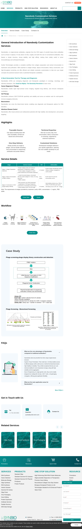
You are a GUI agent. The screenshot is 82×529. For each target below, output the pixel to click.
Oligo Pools (72, 64)
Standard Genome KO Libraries (24, 476)
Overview (4, 30)
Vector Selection (73, 46)
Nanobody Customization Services (25, 35)
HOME (3, 8)
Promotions (72, 475)
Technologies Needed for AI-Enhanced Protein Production (51, 487)
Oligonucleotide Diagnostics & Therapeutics (47, 478)
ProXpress (18, 481)
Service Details (14, 30)
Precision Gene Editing (41, 480)
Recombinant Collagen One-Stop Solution (46, 482)
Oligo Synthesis (73, 52)
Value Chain (38, 490)
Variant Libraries (73, 58)
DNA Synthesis (73, 44)
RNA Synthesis (73, 55)
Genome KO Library (72, 62)
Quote (41, 22)
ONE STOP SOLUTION (31, 8)
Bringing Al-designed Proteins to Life (45, 485)
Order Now (77, 2)
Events (71, 478)
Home (5, 35)
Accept (76, 524)
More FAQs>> (59, 390)
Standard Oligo (19, 474)
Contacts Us (35, 30)
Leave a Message (67, 482)
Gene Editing (72, 70)
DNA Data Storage (74, 81)
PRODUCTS (18, 8)
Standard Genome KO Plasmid (23, 479)
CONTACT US (69, 2)
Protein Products (19, 484)
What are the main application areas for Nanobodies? (36, 383)
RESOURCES (44, 8)
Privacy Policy (29, 526)
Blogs (71, 480)
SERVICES (10, 8)
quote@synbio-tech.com (32, 414)
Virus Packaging (73, 67)
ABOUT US (53, 8)
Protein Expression (74, 73)
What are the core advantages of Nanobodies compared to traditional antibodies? (38, 352)
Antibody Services (12, 35)
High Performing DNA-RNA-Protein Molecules (48, 475)
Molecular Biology (73, 49)
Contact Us (55, 411)
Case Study (25, 30)
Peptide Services (73, 78)
